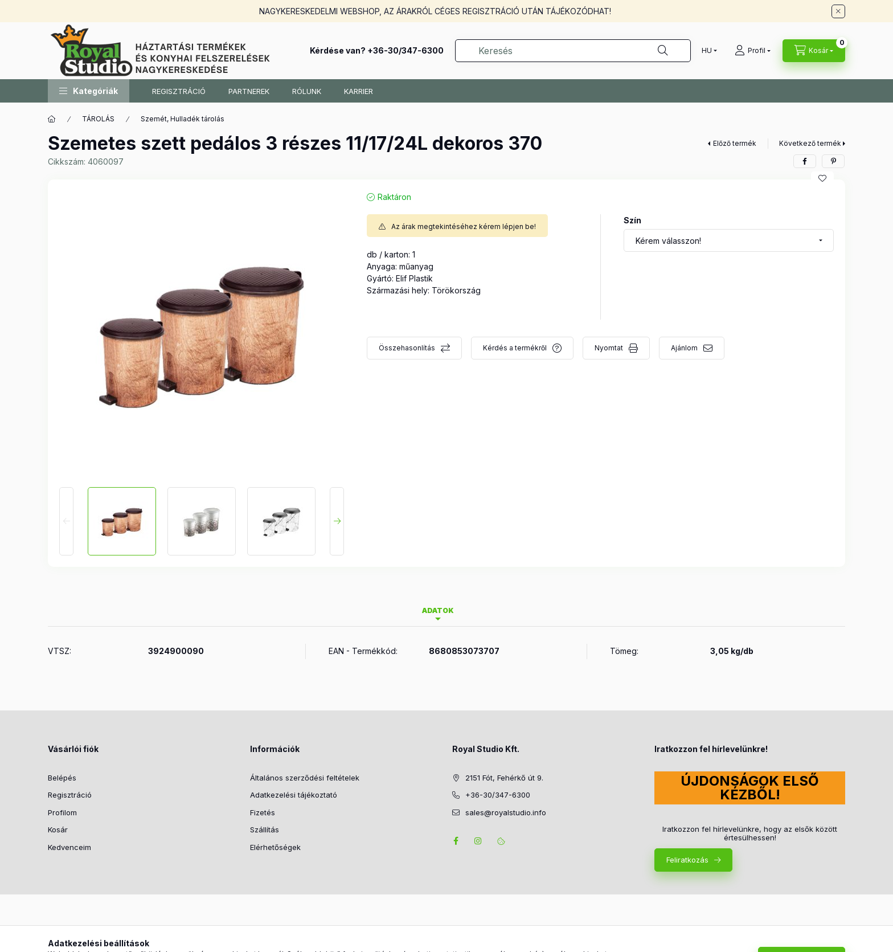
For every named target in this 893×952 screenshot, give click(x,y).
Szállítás (264, 829)
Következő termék (810, 143)
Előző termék (734, 143)
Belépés (62, 777)
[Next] (337, 521)
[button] (88, 91)
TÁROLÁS (98, 119)
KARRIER (358, 91)
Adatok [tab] (438, 610)
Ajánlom (684, 348)
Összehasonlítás (407, 348)
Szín (632, 220)
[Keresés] (662, 51)
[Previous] (66, 521)
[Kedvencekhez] (822, 178)
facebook (455, 841)
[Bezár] (838, 11)
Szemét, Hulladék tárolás (182, 119)
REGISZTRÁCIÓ (179, 91)
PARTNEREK (248, 91)
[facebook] (804, 161)
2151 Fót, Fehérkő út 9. (504, 777)
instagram (478, 841)
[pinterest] (833, 161)
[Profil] (753, 50)
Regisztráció (70, 794)
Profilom (62, 812)
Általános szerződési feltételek (304, 777)
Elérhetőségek (275, 847)
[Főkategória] (52, 119)
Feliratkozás (687, 859)
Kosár (58, 829)
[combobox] (573, 50)
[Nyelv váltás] (707, 50)
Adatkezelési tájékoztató (293, 794)
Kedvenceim (69, 847)
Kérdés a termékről (515, 348)
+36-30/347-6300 (405, 50)
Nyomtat (609, 348)
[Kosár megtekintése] (814, 50)
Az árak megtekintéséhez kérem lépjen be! (463, 226)
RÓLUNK (306, 91)
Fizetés (262, 812)
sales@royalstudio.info (505, 812)
